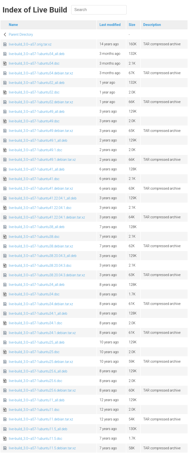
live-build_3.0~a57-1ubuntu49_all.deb (37, 112)
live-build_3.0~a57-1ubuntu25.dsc (34, 352)
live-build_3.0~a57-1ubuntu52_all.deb (37, 83)
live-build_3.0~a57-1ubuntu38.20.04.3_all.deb (42, 256)
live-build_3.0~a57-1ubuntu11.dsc (34, 410)
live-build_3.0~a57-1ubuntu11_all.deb (37, 400)
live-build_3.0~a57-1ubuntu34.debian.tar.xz (41, 304)
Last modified (109, 25)
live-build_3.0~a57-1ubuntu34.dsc (34, 294)
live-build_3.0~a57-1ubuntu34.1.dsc (35, 323)
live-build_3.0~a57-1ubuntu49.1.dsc (35, 150)
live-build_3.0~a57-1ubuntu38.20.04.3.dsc (40, 265)
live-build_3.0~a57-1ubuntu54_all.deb (37, 54)
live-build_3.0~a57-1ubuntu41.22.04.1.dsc (40, 208)
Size (132, 25)
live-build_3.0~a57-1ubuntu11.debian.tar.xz (41, 419)
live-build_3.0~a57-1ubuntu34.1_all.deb (38, 313)
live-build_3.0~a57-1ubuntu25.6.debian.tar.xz (42, 390)
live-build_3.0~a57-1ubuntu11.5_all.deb (38, 429)
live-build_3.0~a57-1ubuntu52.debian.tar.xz (41, 102)
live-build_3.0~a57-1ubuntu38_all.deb (37, 227)
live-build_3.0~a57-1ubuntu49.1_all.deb (38, 140)
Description (152, 25)
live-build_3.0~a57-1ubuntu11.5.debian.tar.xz (42, 448)
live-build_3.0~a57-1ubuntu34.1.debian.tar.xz (42, 333)
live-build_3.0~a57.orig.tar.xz (30, 44)
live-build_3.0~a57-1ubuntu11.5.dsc (35, 439)
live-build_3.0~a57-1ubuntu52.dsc (34, 92)
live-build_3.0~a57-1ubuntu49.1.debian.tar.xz (42, 160)
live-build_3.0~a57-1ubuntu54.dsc (34, 63)
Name (13, 25)
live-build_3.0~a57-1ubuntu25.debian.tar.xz (41, 362)
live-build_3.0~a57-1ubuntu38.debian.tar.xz (41, 246)
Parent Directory (21, 34)
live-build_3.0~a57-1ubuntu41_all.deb (37, 169)
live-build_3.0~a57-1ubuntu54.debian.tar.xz (41, 73)
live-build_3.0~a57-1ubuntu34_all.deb (37, 285)
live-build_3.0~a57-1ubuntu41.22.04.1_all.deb (42, 198)
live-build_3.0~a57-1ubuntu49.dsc (34, 121)
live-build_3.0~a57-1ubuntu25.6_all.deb (38, 371)
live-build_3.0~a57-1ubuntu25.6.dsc (35, 381)
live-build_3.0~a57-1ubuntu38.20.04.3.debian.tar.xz (47, 275)
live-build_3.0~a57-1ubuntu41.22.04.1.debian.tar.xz (47, 217)
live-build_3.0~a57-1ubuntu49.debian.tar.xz (41, 131)
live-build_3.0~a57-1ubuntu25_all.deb (37, 342)
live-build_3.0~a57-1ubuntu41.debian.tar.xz (41, 188)
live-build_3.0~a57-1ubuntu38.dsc (34, 237)
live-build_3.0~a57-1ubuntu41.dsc (34, 179)
